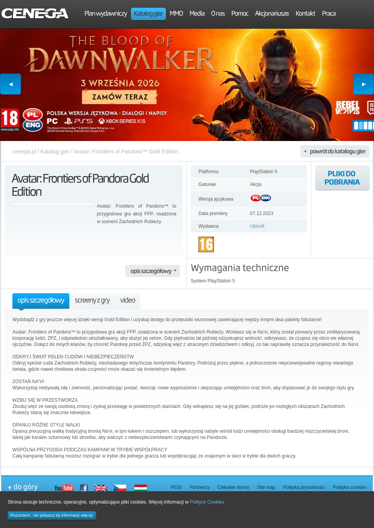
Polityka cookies (349, 487)
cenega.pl (24, 151)
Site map (266, 487)
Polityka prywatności (304, 487)
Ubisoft (257, 226)
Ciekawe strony (233, 487)
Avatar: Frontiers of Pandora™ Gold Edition (126, 151)
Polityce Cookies (207, 502)
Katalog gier (54, 151)
